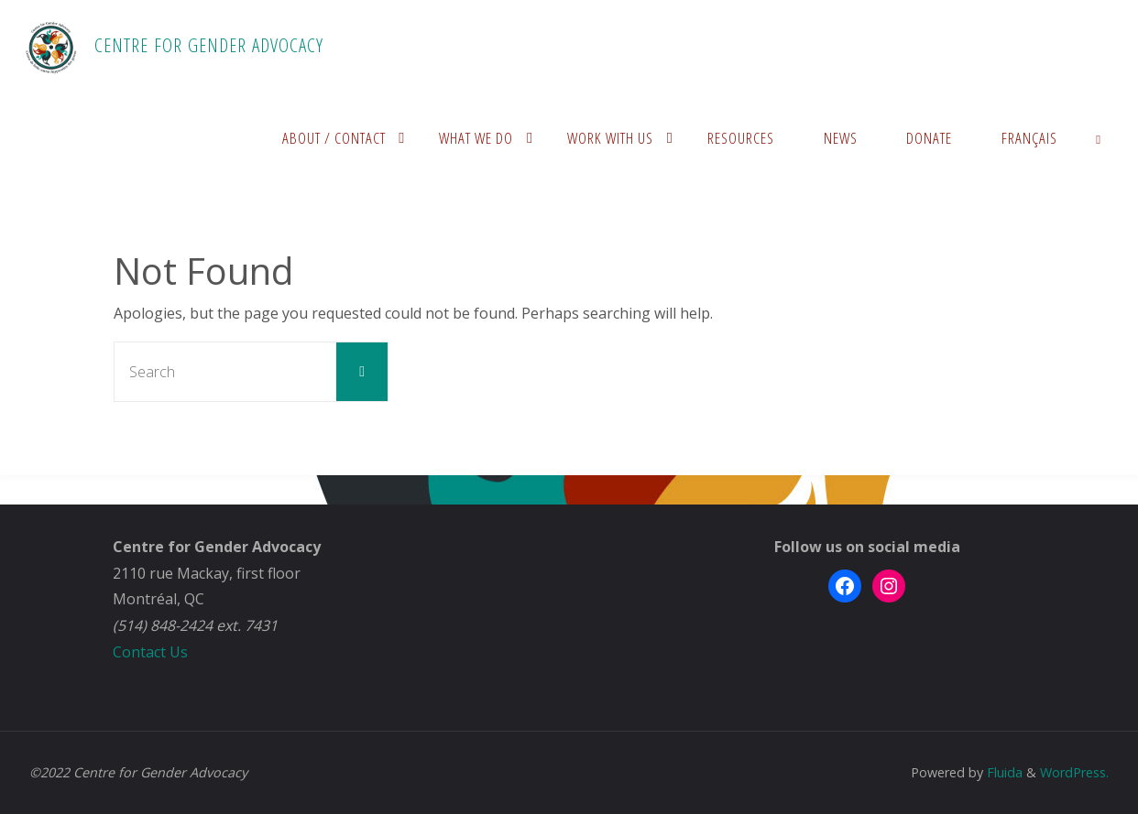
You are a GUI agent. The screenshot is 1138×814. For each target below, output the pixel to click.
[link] (1098, 137)
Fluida (1003, 772)
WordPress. (1074, 772)
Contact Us (150, 652)
